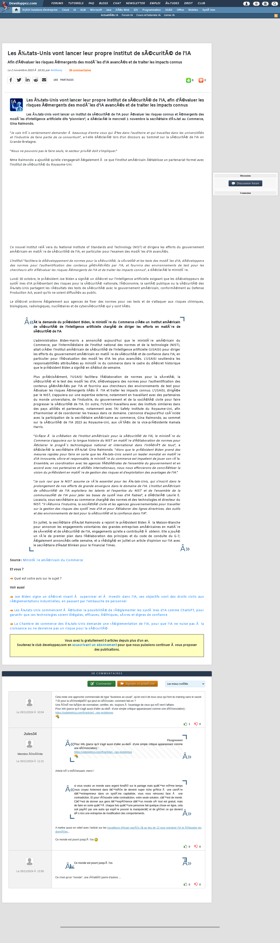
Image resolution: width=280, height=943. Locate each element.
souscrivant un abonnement (94, 645)
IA (74, 10)
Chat (117, 3)
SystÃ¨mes (208, 10)
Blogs (103, 3)
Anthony (56, 70)
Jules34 (30, 734)
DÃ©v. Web (122, 10)
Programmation (151, 10)
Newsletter (135, 3)
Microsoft (96, 10)
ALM (83, 10)
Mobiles (193, 10)
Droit (188, 3)
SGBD (168, 10)
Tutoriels (76, 3)
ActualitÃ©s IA (109, 15)
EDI (136, 10)
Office (180, 10)
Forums (57, 3)
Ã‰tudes (172, 3)
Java (108, 10)
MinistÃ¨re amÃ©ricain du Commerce (53, 560)
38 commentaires (80, 70)
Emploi (155, 3)
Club (201, 3)
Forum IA (127, 15)
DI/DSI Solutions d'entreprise (40, 10)
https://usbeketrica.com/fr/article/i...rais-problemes (84, 712)
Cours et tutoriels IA (148, 15)
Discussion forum (245, 183)
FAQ (91, 3)
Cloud (65, 10)
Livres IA (169, 15)
